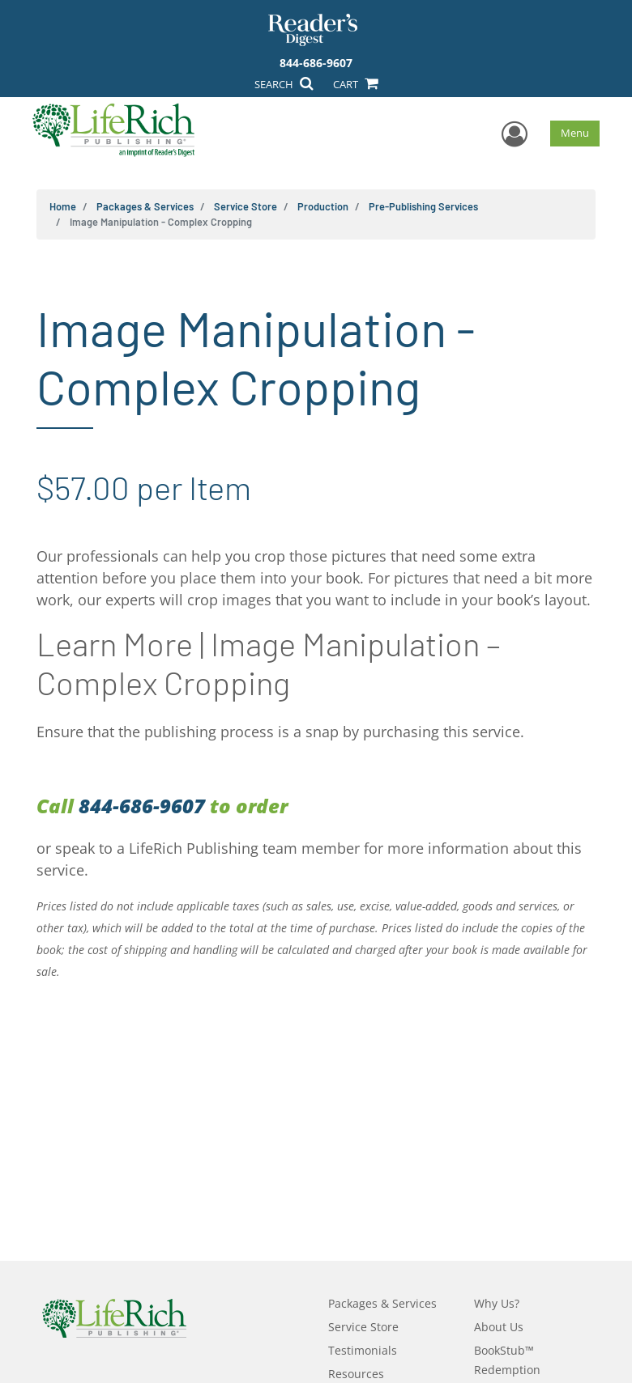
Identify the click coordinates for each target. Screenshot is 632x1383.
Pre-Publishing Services (423, 206)
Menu (575, 132)
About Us (498, 1326)
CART (355, 84)
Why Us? (496, 1303)
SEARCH (283, 84)
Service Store (245, 206)
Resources (356, 1373)
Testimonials (362, 1350)
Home (62, 206)
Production (322, 206)
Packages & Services (145, 206)
